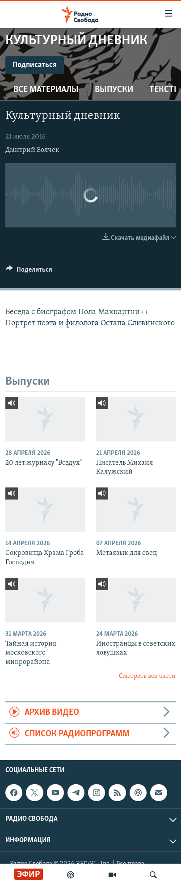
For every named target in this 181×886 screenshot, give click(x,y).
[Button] (29, 271)
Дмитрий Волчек (32, 150)
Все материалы (46, 89)
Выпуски (114, 89)
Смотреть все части (147, 676)
